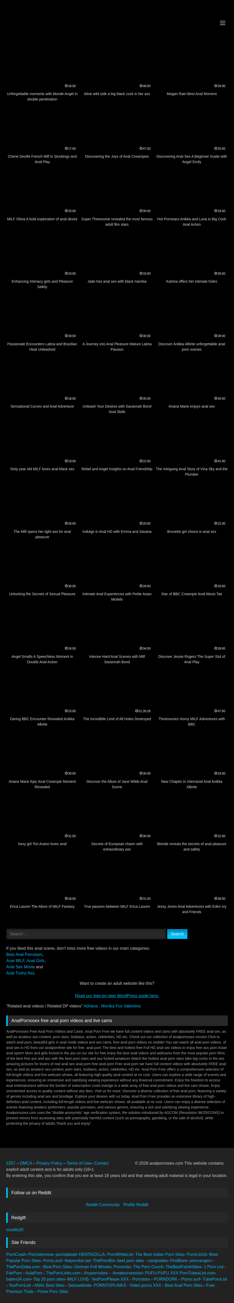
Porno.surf (52, 1260)
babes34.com (18, 1279)
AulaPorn (35, 1273)
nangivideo (158, 1260)
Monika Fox (112, 1006)
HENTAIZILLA (92, 1254)
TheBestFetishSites (183, 1267)
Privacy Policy (49, 1163)
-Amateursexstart (127, 1273)
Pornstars (141, 1279)
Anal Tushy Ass (20, 973)
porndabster (67, 1254)
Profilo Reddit (135, 1205)
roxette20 (14, 1230)
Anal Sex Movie (20, 967)
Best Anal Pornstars (24, 954)
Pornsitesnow (40, 1254)
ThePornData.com (23, 1267)
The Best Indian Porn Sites (159, 1254)
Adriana (91, 1006)
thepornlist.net (78, 1260)
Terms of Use (78, 1163)
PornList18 (197, 1254)
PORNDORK (166, 1279)
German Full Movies (92, 1267)
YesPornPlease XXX (110, 1279)
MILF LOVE (78, 1279)
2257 (10, 1163)
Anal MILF (15, 961)
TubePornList (215, 1279)
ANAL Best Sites (50, 1285)
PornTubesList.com (197, 1273)
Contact (102, 1163)
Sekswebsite (79, 1285)
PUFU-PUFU (157, 1273)
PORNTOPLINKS (110, 1285)
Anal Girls (35, 961)
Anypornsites (96, 1273)
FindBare (178, 1260)
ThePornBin (104, 1260)
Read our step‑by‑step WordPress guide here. (117, 996)
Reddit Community (103, 1205)
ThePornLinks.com (63, 1273)
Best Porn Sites (57, 1267)
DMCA (26, 1163)
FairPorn (14, 1273)
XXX (174, 1273)
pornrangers (201, 1260)
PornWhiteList (120, 1254)
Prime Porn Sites (52, 1291)
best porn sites (131, 1260)
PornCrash (16, 1254)
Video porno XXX (145, 1285)
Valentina (132, 1006)
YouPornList (20, 1285)
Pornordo (122, 1267)
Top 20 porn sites (49, 1279)
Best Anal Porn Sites (184, 1285)
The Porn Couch (148, 1267)
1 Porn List (214, 1267)
